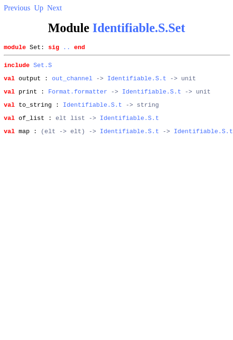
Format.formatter (78, 97)
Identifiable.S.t (136, 82)
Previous (17, 8)
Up (39, 8)
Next (54, 8)
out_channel (72, 82)
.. (67, 48)
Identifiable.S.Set (138, 28)
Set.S (42, 67)
